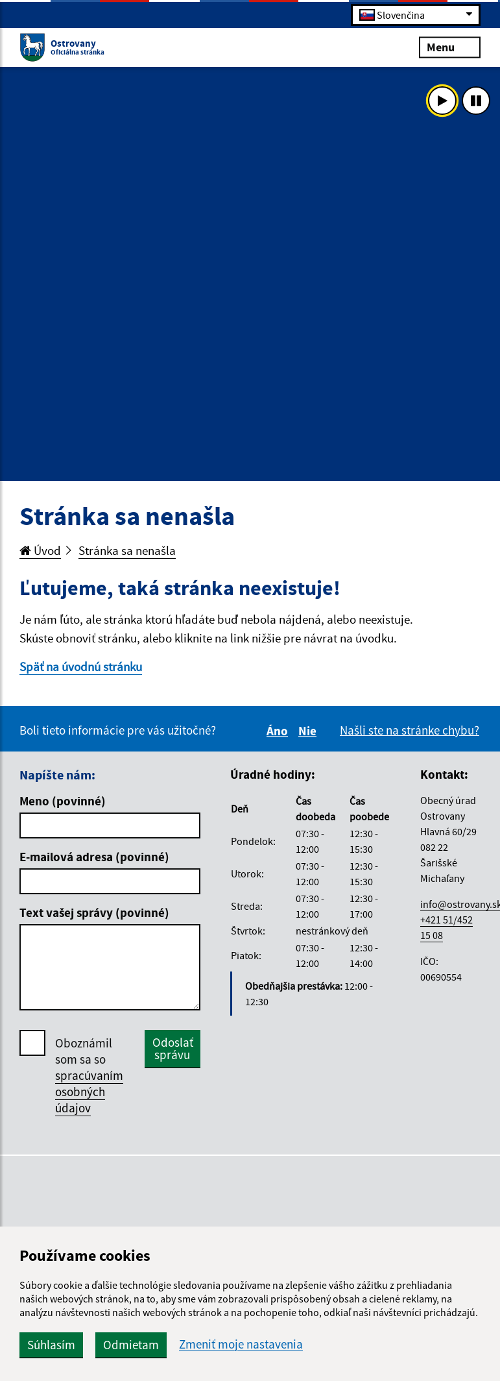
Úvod (40, 550)
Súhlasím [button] (51, 1344)
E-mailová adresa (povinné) (94, 856)
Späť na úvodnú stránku (80, 666)
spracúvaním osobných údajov (89, 1092)
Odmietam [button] (131, 1344)
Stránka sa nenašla (127, 550)
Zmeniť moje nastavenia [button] (241, 1344)
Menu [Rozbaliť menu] (450, 46)
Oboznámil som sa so (89, 1075)
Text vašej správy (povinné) (94, 912)
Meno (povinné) (62, 801)
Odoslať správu (172, 1048)
